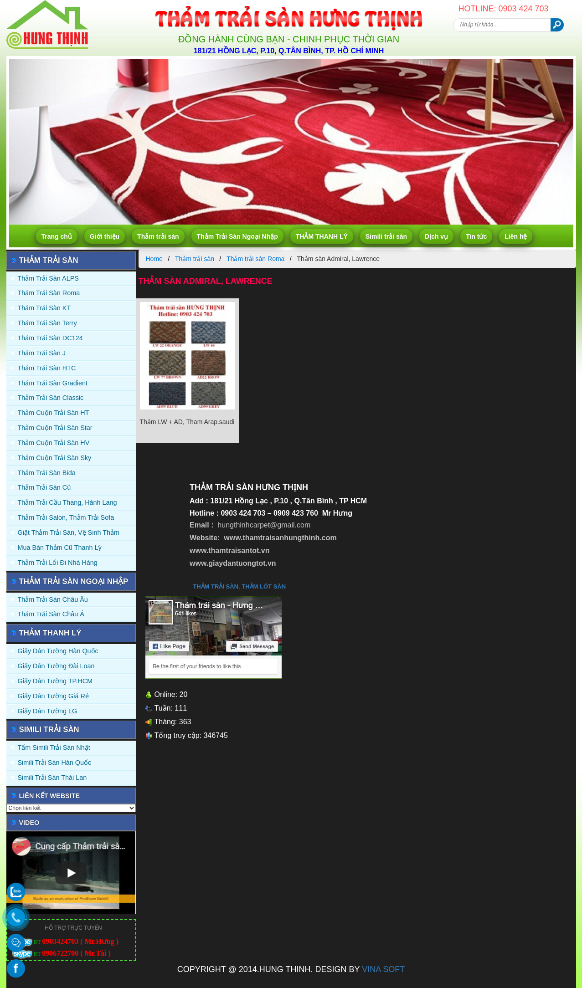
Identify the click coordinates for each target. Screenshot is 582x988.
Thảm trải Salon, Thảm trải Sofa (66, 517)
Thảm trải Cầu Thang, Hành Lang (67, 502)
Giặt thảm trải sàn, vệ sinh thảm (68, 532)
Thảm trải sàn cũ (44, 487)
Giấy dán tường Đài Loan (56, 666)
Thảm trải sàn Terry (47, 323)
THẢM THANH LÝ (322, 236)
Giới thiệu (104, 236)
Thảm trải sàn (158, 236)
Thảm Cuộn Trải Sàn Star (55, 427)
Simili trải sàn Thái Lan (52, 777)
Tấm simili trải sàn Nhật (54, 747)
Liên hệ (516, 236)
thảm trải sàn (215, 586)
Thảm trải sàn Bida (47, 472)
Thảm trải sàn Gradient (53, 383)
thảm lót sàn (264, 586)
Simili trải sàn (386, 236)
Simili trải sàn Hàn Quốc (55, 762)
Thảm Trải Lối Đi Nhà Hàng (58, 562)
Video (29, 822)
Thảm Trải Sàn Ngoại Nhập (237, 236)
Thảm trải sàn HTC (47, 368)
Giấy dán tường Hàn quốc (58, 651)
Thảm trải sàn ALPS (48, 278)
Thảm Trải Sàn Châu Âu (53, 599)
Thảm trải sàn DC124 (50, 338)
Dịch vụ (436, 236)
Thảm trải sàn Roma (49, 293)
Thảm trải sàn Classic (51, 397)
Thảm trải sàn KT (44, 308)
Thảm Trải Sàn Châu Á (51, 614)
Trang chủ (56, 236)
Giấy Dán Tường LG (47, 711)
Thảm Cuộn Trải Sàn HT (53, 412)
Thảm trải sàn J (42, 353)
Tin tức (476, 236)
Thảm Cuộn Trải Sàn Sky (55, 457)
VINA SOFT (383, 969)
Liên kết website (49, 795)
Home (154, 258)
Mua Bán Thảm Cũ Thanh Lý (60, 547)
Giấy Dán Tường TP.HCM (55, 681)
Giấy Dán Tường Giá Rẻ (53, 696)
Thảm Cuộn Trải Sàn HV (54, 442)
